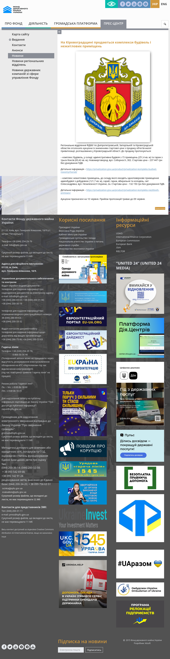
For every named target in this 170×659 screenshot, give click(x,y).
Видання (17, 39)
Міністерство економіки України (76, 248)
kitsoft (148, 643)
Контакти (19, 45)
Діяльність (38, 23)
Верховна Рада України (71, 230)
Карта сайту (20, 34)
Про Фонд (13, 23)
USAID (119, 233)
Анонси (17, 50)
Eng (164, 4)
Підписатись (94, 649)
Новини (17, 56)
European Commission (128, 240)
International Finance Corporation (133, 236)
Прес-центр (113, 23)
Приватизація (160, 208)
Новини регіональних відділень (28, 63)
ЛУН (118, 247)
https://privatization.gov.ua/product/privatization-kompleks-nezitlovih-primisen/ (110, 191)
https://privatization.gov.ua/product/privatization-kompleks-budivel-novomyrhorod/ (109, 170)
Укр (155, 4)
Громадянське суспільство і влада (77, 237)
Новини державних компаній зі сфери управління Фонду (26, 73)
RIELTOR (120, 251)
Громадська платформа (75, 23)
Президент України (69, 227)
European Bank (124, 244)
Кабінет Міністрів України (73, 234)
